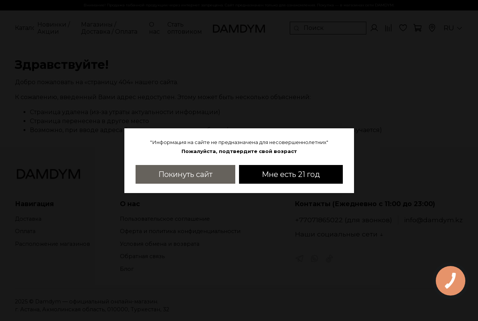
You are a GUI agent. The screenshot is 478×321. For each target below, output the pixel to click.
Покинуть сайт (185, 174)
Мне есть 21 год (291, 174)
